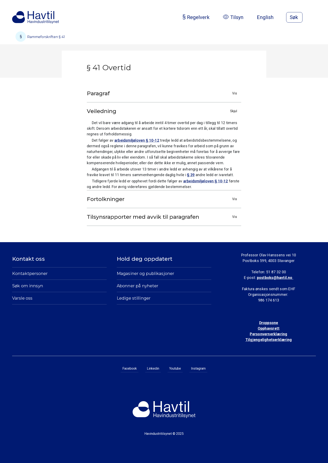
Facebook (129, 368)
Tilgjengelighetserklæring (268, 339)
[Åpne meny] (313, 18)
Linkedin (153, 368)
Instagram (198, 368)
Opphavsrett (268, 328)
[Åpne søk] (294, 17)
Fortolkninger (163, 199)
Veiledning (163, 111)
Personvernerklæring (268, 334)
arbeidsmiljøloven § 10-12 (136, 140)
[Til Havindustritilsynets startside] (35, 17)
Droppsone (268, 323)
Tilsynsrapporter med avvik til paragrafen (163, 217)
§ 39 (191, 175)
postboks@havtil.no (275, 277)
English (268, 17)
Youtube (175, 368)
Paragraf (163, 93)
